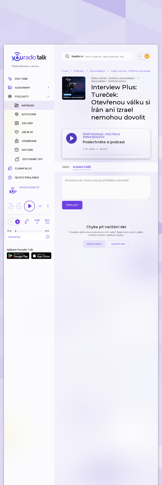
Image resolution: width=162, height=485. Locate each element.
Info (65, 167)
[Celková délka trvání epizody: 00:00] (48, 231)
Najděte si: (78, 56)
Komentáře (82, 167)
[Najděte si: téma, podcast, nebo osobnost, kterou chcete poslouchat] (97, 56)
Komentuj (29, 237)
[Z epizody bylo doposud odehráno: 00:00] (10, 231)
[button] (29, 87)
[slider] (15, 231)
